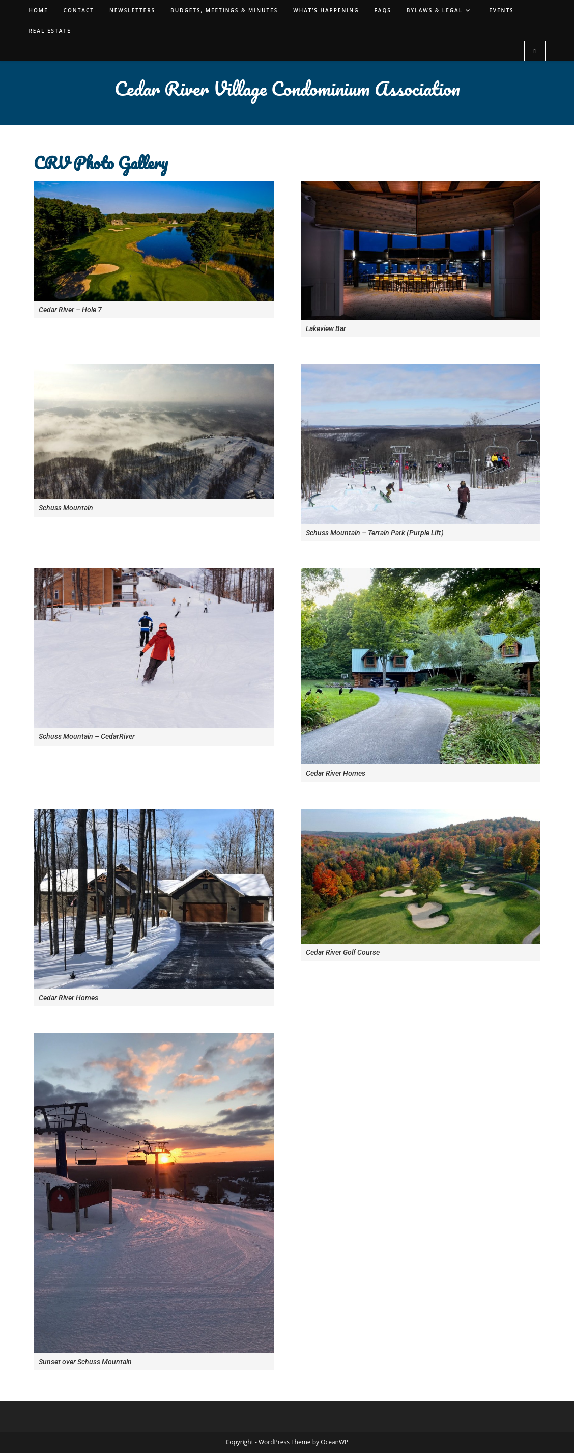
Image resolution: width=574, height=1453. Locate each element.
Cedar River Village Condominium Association (287, 88)
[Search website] (535, 51)
